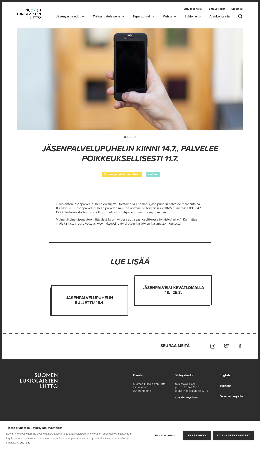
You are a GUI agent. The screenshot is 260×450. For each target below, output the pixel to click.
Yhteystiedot (217, 9)
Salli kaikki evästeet (233, 435)
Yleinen (153, 174)
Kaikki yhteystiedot (187, 396)
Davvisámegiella (231, 396)
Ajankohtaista (219, 16)
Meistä (167, 16)
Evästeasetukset (165, 435)
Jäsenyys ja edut (68, 16)
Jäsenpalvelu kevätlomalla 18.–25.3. (173, 290)
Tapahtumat (141, 16)
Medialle (237, 9)
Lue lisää (25, 442)
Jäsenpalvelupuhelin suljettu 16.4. (89, 300)
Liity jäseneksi (193, 9)
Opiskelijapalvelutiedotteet (121, 174)
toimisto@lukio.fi (185, 383)
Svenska (225, 385)
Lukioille (191, 16)
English (224, 374)
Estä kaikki (196, 435)
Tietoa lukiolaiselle (106, 16)
